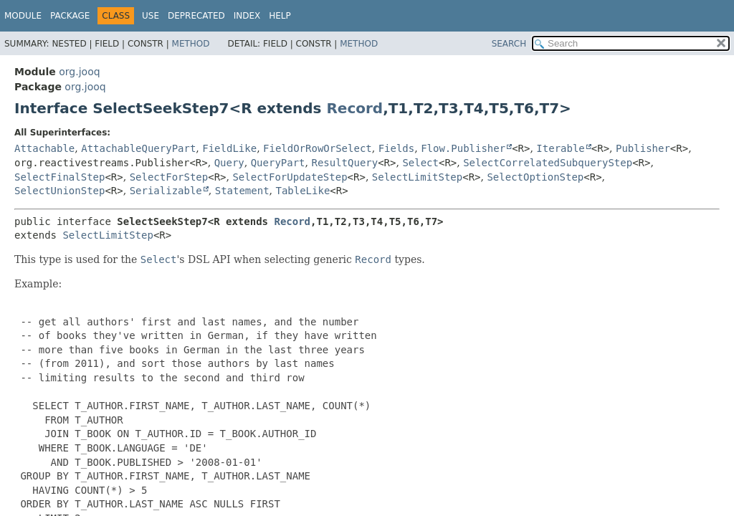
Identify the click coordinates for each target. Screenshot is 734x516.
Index (247, 16)
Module (23, 16)
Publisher (643, 148)
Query (229, 162)
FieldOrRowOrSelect (317, 148)
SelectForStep (169, 177)
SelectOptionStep (535, 177)
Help (280, 16)
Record (354, 108)
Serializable (166, 190)
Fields (396, 148)
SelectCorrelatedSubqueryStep (547, 162)
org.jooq (79, 71)
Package (70, 16)
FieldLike (229, 148)
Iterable (560, 148)
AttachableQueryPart (138, 148)
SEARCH (509, 44)
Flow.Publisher (463, 148)
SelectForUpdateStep (289, 177)
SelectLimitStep (417, 177)
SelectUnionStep (59, 190)
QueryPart (278, 162)
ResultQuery (344, 162)
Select (420, 162)
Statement (242, 190)
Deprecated (196, 16)
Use (150, 16)
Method (191, 44)
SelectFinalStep (59, 177)
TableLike (302, 190)
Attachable (44, 148)
